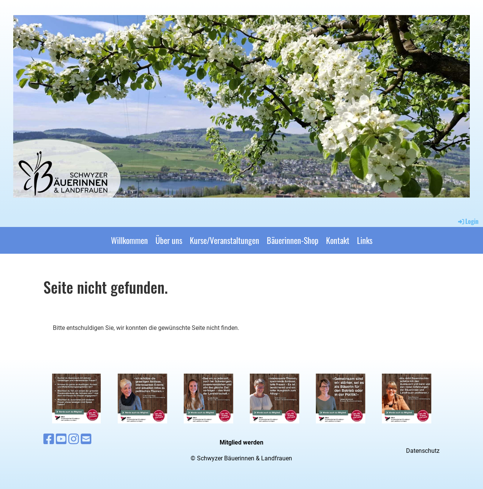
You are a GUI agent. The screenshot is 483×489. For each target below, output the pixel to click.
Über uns (168, 240)
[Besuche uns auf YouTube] (61, 439)
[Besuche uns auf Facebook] (48, 439)
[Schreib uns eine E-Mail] (86, 439)
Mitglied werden (241, 442)
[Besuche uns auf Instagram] (73, 439)
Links (364, 240)
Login (467, 221)
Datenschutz (423, 450)
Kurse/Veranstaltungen (224, 240)
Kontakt (337, 240)
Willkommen (129, 240)
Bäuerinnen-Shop (292, 240)
